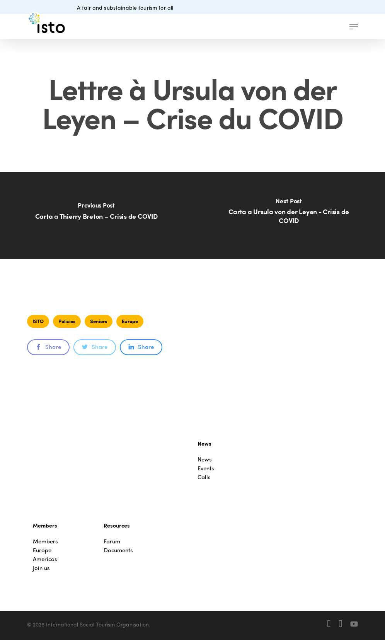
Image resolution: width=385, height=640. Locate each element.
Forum (112, 541)
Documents (118, 550)
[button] (353, 27)
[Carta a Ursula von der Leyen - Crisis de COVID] (288, 215)
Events (206, 468)
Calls (204, 477)
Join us (41, 568)
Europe (130, 321)
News (205, 459)
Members (45, 541)
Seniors (98, 321)
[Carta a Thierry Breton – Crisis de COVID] (96, 215)
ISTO (38, 321)
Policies (66, 321)
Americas (45, 559)
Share (48, 346)
